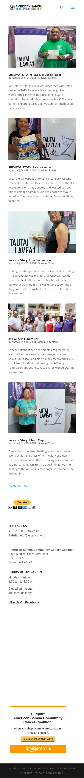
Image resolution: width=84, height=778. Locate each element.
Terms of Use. (55, 773)
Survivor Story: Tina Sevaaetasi (29, 260)
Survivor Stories (47, 77)
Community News (48, 341)
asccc (15, 77)
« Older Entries (17, 485)
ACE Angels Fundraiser (23, 339)
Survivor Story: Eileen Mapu (26, 440)
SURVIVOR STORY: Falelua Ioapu (29, 167)
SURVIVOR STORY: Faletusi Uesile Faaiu (34, 75)
